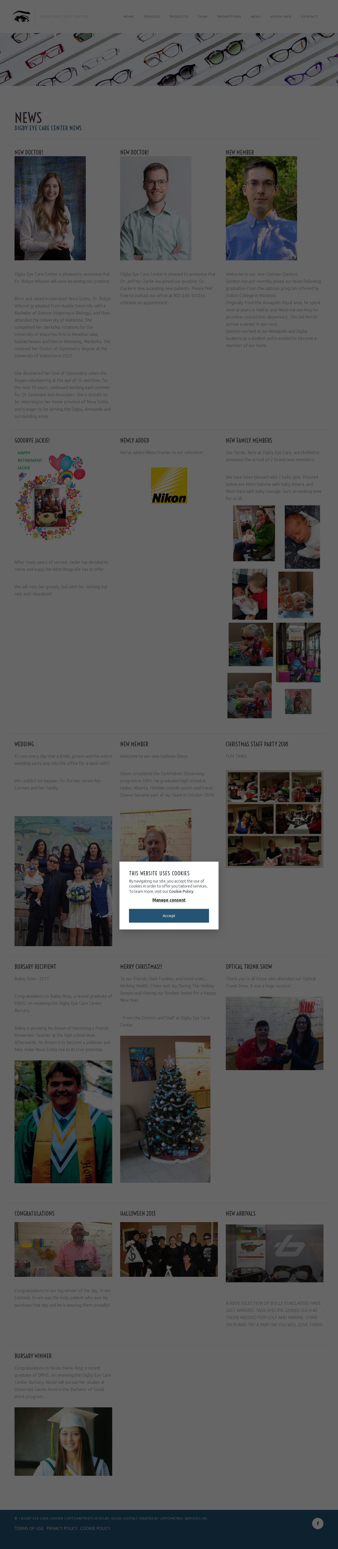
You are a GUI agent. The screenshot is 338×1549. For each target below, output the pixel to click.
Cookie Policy (181, 891)
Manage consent (169, 900)
